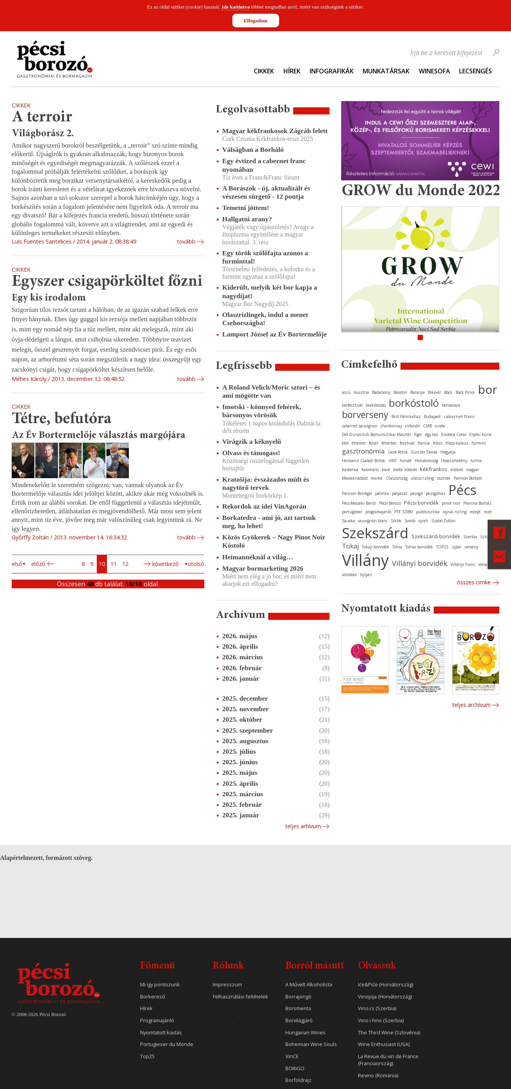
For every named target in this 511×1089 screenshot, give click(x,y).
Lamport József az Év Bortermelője (274, 334)
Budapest (432, 416)
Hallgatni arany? (247, 219)
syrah (423, 520)
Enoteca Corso (453, 434)
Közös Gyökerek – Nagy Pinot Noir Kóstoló (273, 541)
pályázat (399, 493)
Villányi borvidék (419, 563)
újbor (456, 547)
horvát (405, 460)
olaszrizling (422, 478)
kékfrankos (433, 469)
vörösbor (349, 574)
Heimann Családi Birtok (363, 460)
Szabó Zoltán (443, 520)
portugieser (352, 511)
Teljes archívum (471, 704)
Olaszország (397, 478)
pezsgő (416, 493)
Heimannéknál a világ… (257, 557)
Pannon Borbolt (468, 478)
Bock (448, 392)
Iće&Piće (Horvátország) (385, 984)
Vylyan (366, 574)
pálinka (382, 493)
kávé (386, 469)
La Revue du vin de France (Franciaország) (388, 1060)
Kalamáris (370, 469)
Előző (38, 564)
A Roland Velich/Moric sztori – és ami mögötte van (271, 391)
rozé (487, 511)
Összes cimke (474, 582)
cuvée (440, 426)
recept (475, 511)
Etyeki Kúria (480, 434)
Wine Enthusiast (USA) (384, 1044)
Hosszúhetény (454, 460)
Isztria (476, 460)
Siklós (396, 520)
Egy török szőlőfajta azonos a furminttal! (265, 257)
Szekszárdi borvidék (435, 536)
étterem (359, 443)
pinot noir (451, 503)
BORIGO (294, 1068)
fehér (373, 443)
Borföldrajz (298, 1080)
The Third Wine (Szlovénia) (389, 1032)
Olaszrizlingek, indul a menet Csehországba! (265, 319)
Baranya (417, 392)
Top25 (147, 1056)
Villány (365, 560)
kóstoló (456, 469)
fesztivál (407, 443)
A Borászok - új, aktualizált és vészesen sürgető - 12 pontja (266, 192)
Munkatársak (386, 71)
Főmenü (157, 966)
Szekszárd (375, 533)
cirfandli (412, 426)
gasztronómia (363, 451)
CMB (427, 426)
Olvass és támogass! (251, 453)
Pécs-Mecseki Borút (359, 503)
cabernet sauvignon (359, 426)
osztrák (443, 478)
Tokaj (350, 546)
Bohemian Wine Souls (311, 1044)
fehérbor (389, 443)
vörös (482, 564)
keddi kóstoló (405, 469)
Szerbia (470, 536)
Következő (165, 564)
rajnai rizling (454, 511)
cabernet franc (459, 416)
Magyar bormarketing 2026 (262, 568)
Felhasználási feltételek (240, 996)
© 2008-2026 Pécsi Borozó (39, 1014)
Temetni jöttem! (245, 208)
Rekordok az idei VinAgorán (264, 506)
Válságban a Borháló (252, 149)
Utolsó (196, 564)
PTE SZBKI (403, 511)
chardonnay (391, 426)
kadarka (350, 469)
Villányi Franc (462, 564)
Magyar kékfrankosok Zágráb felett (275, 131)
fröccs (437, 443)
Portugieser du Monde (166, 1044)
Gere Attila (398, 452)
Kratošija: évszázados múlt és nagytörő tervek (265, 483)
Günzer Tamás (424, 452)
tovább (186, 241)
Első (17, 564)
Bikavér (434, 392)
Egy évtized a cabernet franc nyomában (264, 165)
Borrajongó (298, 996)
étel (345, 443)
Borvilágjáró (299, 1020)
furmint (479, 443)
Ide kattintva (236, 7)
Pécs (463, 490)
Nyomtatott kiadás (161, 1032)
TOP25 (442, 547)
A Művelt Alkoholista (308, 984)
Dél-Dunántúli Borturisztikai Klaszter (376, 434)
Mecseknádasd (355, 478)
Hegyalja (448, 452)
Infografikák (332, 71)
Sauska (348, 520)
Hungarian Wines (305, 1032)
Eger (418, 434)
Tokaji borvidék (375, 547)
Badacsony (381, 392)
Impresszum (227, 984)
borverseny (365, 414)
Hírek (292, 71)
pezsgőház (435, 493)
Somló (409, 520)
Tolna (397, 547)
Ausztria (361, 392)
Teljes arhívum (303, 826)
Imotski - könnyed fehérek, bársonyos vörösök (261, 411)
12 (125, 564)
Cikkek (264, 71)
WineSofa (434, 71)
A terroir (42, 118)
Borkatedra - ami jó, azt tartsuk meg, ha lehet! (268, 522)
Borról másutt (314, 966)
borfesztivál (352, 405)
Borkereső (152, 996)
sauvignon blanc (373, 520)
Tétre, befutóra (61, 419)
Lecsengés (475, 71)
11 (113, 564)
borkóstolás (376, 405)
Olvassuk (377, 966)
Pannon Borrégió (357, 493)
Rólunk (228, 966)
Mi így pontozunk (160, 984)
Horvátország (426, 460)
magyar (472, 469)
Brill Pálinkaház (406, 416)
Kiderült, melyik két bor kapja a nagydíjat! (269, 291)
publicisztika (428, 511)
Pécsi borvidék (421, 502)
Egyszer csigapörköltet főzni (107, 282)
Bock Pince (465, 392)
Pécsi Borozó (390, 503)
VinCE (292, 1056)
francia (424, 443)
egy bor (431, 434)
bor (487, 389)
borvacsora (451, 405)
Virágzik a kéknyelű (251, 441)
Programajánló (157, 1020)
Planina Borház (477, 503)
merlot (377, 478)
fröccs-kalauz (456, 443)
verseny (471, 547)
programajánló (378, 511)
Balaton (400, 392)
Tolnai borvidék (419, 547)
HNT (392, 460)
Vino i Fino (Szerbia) (381, 1020)
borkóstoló (414, 403)
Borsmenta (298, 1008)
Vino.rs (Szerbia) (377, 1008)
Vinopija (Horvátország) (385, 996)
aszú (346, 392)
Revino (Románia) (378, 1075)
